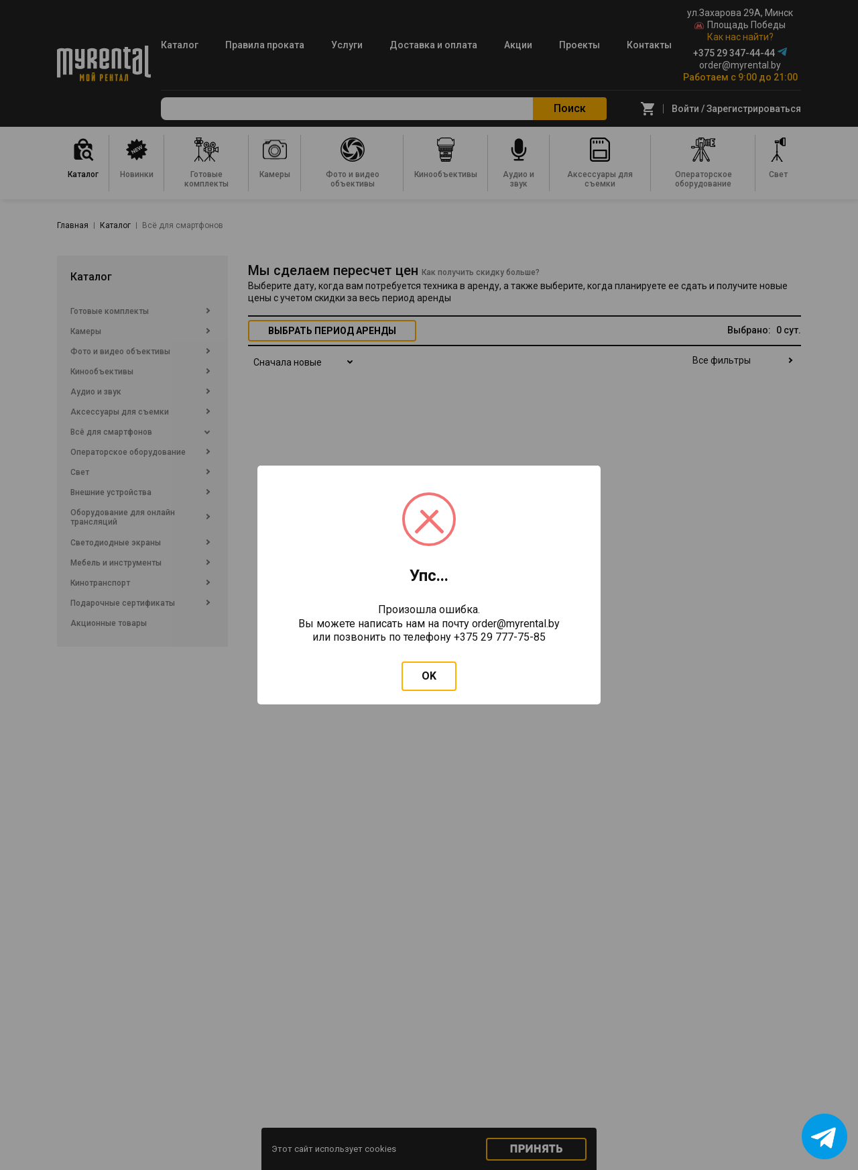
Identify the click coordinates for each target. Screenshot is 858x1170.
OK (429, 676)
